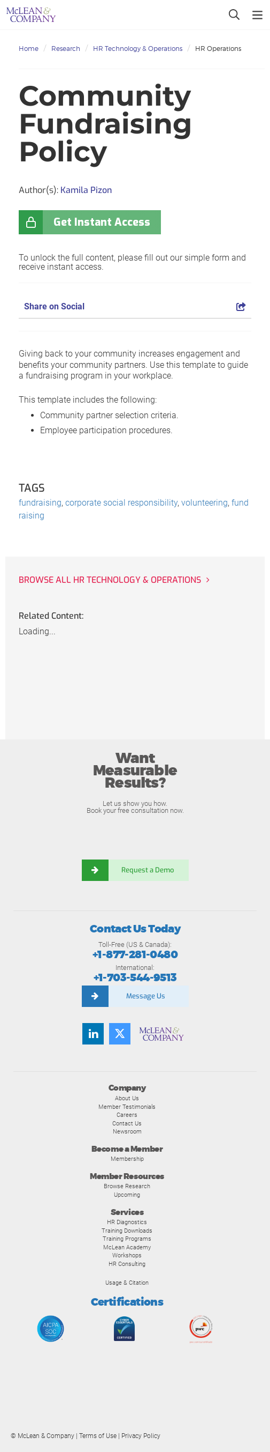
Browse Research (127, 1186)
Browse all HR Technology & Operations (110, 580)
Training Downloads (127, 1230)
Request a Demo (148, 870)
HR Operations (218, 49)
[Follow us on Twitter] (119, 1033)
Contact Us (127, 1123)
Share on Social (135, 306)
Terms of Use (98, 1436)
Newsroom (127, 1131)
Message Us (145, 996)
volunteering (204, 503)
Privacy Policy (140, 1436)
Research (65, 49)
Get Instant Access (101, 222)
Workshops (127, 1255)
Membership (127, 1158)
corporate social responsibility (121, 503)
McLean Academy (127, 1247)
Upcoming (127, 1194)
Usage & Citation (127, 1282)
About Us (127, 1098)
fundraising (40, 503)
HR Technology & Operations (137, 49)
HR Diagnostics (127, 1222)
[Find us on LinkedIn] (93, 1033)
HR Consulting (127, 1264)
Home (28, 49)
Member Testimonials (127, 1106)
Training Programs (127, 1238)
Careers (127, 1114)
